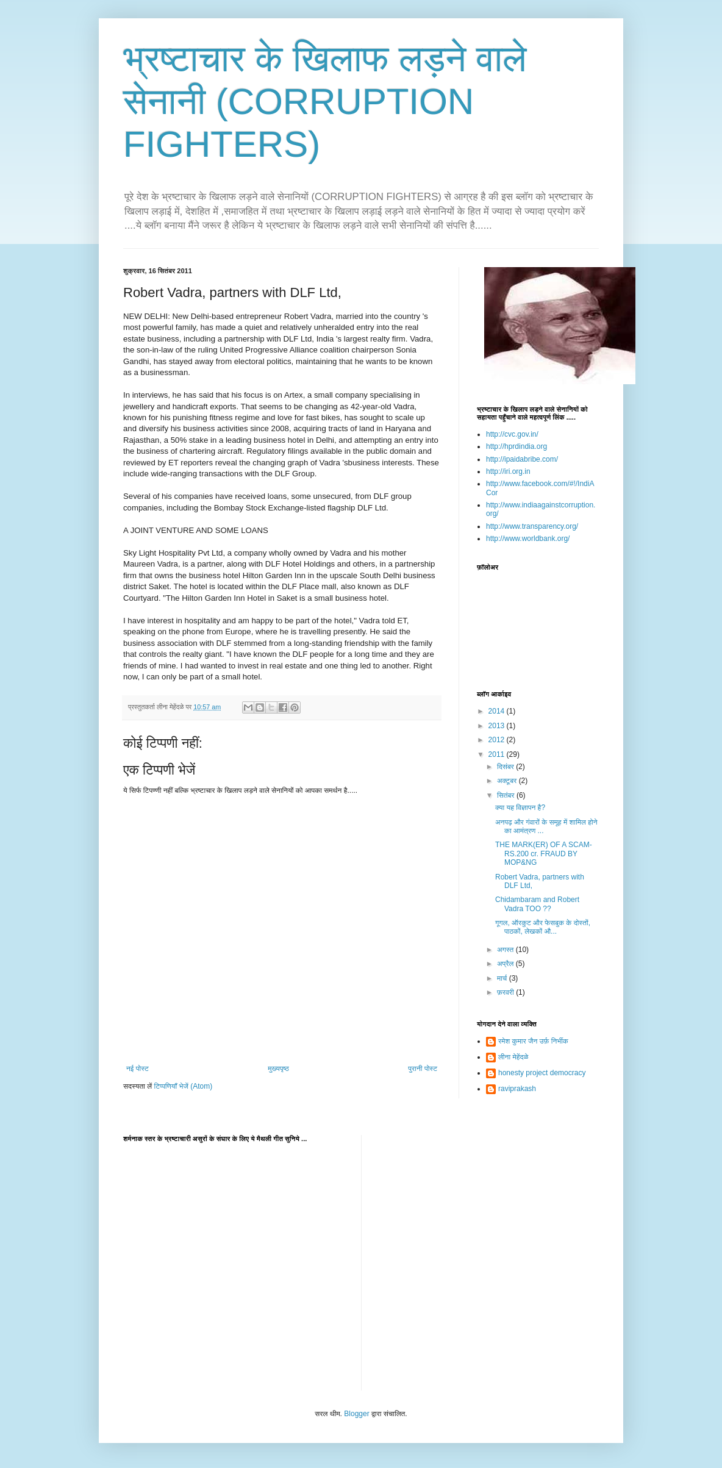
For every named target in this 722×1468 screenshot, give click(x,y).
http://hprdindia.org (516, 446)
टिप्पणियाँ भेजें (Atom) (183, 1086)
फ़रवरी (506, 992)
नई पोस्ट (137, 1068)
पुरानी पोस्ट (422, 1068)
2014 (497, 711)
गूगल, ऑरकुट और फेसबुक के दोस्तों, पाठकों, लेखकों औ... (542, 927)
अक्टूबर (508, 780)
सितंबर (506, 795)
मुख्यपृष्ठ (278, 1068)
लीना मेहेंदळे (513, 1057)
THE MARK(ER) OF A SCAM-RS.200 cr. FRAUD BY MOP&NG (543, 853)
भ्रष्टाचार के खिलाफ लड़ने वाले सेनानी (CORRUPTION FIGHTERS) (325, 101)
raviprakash (517, 1088)
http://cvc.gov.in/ (512, 434)
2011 (497, 754)
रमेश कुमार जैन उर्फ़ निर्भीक (533, 1041)
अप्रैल (506, 963)
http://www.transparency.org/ (532, 526)
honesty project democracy (541, 1073)
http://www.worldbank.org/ (528, 538)
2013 (497, 725)
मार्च (503, 978)
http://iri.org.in (508, 471)
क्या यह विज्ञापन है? (520, 807)
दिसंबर (506, 766)
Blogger (356, 1413)
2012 (497, 740)
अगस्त (506, 949)
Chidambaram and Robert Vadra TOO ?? (537, 903)
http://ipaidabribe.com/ (522, 459)
